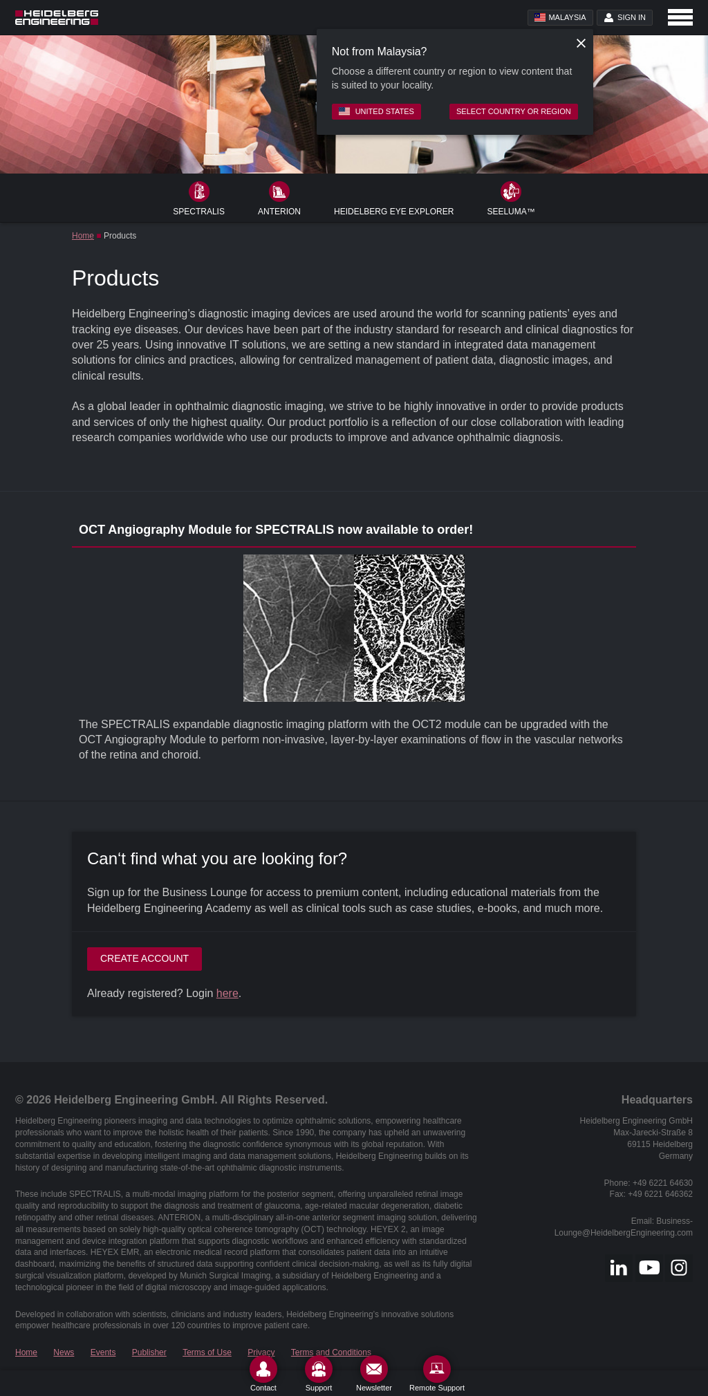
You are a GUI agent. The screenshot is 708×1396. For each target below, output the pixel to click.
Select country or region (513, 111)
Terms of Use (207, 1352)
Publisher (149, 1352)
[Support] (318, 1373)
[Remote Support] (437, 1373)
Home (83, 236)
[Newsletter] (374, 1373)
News (63, 1352)
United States (376, 111)
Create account (144, 958)
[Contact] (263, 1373)
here (227, 993)
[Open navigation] (680, 17)
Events (103, 1352)
